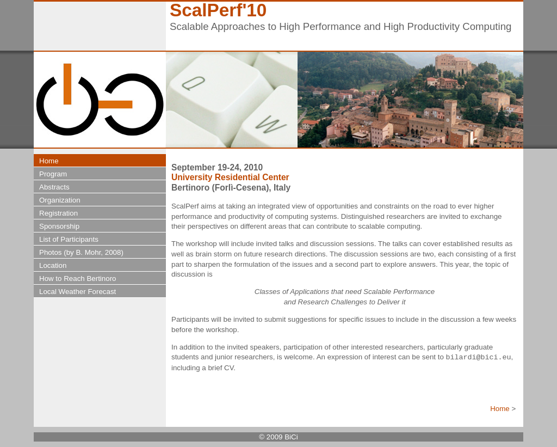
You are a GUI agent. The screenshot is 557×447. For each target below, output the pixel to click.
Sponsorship (59, 226)
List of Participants (68, 239)
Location (52, 265)
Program (53, 174)
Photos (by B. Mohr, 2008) (81, 252)
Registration (58, 213)
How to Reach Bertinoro (77, 278)
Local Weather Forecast (77, 291)
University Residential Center (230, 177)
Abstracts (54, 187)
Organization (60, 200)
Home (500, 409)
